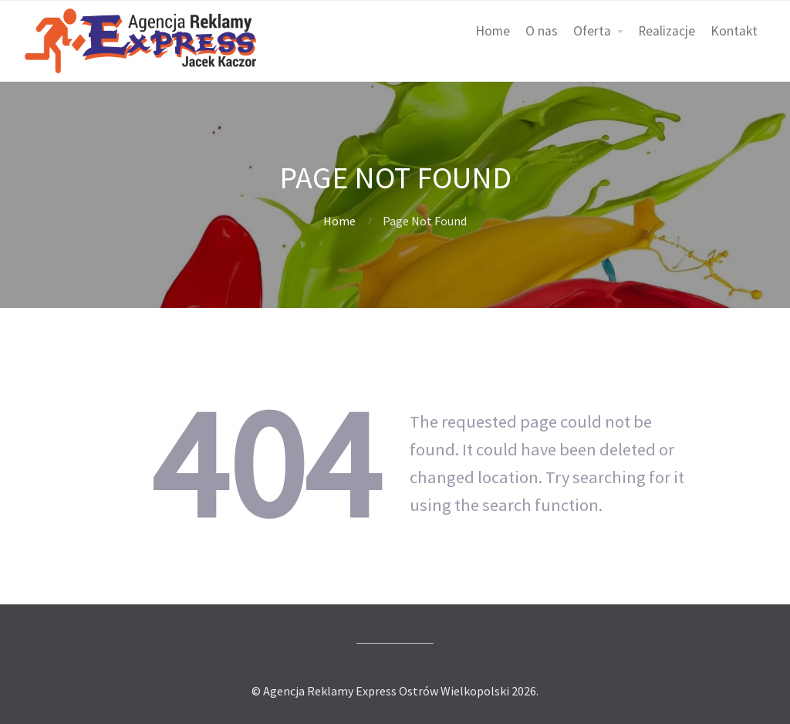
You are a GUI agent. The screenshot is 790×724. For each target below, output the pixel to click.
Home (492, 30)
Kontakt (734, 30)
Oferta (592, 30)
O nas (541, 30)
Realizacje (666, 30)
